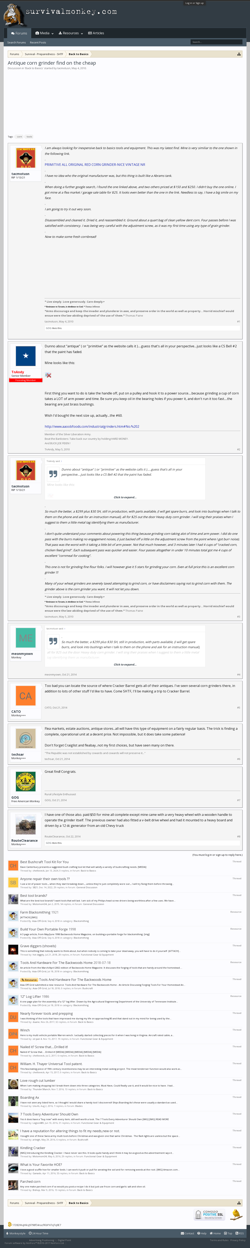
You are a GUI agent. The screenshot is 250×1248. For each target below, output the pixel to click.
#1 (238, 321)
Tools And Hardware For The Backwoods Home (56, 962)
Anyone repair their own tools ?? (45, 879)
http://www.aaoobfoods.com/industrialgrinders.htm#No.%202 (92, 426)
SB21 (35, 887)
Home (215, 1233)
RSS (240, 1233)
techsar (17, 754)
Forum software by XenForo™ (34, 1243)
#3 (238, 616)
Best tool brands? (33, 895)
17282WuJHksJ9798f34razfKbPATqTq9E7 (36, 1225)
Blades (78, 1105)
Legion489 (38, 1122)
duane (36, 1021)
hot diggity (38, 954)
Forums (21, 33)
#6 (238, 759)
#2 (238, 449)
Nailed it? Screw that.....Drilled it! (44, 1047)
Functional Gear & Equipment (97, 954)
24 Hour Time (38, 1233)
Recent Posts (38, 42)
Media (44, 33)
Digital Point (64, 1240)
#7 (238, 800)
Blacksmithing (81, 920)
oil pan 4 (37, 1038)
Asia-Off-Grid (39, 920)
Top (228, 1233)
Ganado (37, 1173)
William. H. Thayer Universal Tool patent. (51, 1064)
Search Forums (16, 42)
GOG (48, 328)
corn (19, 136)
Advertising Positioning (41, 1240)
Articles (98, 33)
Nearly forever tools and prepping (46, 1013)
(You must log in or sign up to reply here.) (217, 855)
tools (29, 136)
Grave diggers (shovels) (38, 946)
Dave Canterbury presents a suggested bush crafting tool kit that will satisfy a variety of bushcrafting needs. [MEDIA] (83, 866)
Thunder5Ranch (41, 1089)
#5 (238, 707)
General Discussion (86, 887)
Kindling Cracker (32, 1148)
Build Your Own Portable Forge (44, 929)
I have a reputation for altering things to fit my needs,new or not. (70, 1131)
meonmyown (22, 654)
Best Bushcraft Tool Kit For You (44, 862)
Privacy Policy (238, 1240)
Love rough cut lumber (37, 1080)
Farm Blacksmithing (35, 912)
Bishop (36, 1190)
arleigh (36, 1139)
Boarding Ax (29, 1097)
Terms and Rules (219, 1240)
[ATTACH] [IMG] (28, 917)
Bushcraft (87, 988)
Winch (25, 1030)
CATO (16, 712)
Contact (187, 1233)
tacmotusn (63, 68)
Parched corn (30, 1181)
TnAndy (49, 449)
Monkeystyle (16, 1233)
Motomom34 (40, 904)
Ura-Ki (36, 1105)
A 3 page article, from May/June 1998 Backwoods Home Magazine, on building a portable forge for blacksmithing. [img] (85, 934)
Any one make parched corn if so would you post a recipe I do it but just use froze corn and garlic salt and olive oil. (83, 1186)
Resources (71, 33)
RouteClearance (24, 840)
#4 (238, 674)
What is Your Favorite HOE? (41, 1164)
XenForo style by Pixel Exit (81, 1243)
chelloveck (38, 870)
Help (202, 1233)
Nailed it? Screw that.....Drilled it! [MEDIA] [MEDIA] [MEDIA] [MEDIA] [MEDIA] (60, 1051)
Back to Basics (34, 68)
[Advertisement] (125, 100)
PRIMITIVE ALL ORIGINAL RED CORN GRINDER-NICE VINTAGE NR (95, 164)
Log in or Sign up (195, 2)
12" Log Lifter (30, 996)
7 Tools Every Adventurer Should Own (49, 1114)
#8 (238, 836)
